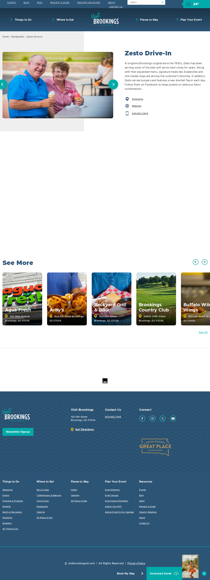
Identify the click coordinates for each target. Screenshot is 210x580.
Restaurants (17, 37)
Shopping (6, 523)
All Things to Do (10, 529)
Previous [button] (196, 262)
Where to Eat (65, 20)
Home (5, 37)
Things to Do (23, 20)
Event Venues (112, 495)
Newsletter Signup (18, 432)
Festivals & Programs (12, 501)
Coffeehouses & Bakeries (49, 495)
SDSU (40, 3)
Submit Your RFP (113, 507)
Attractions (7, 490)
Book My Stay (126, 573)
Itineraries (7, 518)
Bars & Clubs (43, 490)
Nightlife (6, 507)
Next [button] (113, 85)
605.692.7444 (113, 417)
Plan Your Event (191, 20)
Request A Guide (60, 3)
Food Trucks (43, 501)
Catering (41, 512)
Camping (75, 495)
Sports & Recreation (12, 512)
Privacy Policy (136, 563)
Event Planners (112, 490)
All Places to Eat (44, 518)
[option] (57, 85)
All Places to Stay (79, 501)
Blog (26, 3)
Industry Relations (88, 3)
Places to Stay (148, 20)
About (112, 3)
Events (11, 3)
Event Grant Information (116, 501)
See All (203, 332)
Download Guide (161, 573)
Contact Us (116, 7)
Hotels (74, 490)
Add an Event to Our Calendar (119, 512)
